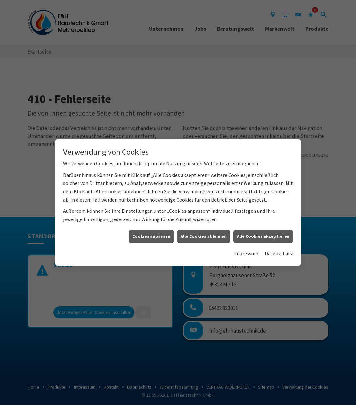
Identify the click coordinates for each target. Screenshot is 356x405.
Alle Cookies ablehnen (204, 233)
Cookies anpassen (151, 233)
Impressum (245, 250)
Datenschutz (279, 250)
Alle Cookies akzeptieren (263, 233)
